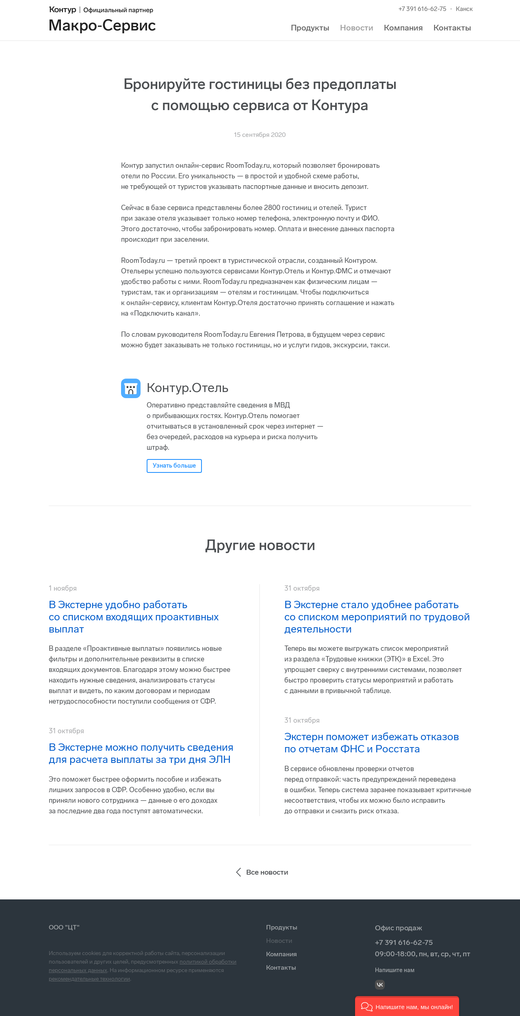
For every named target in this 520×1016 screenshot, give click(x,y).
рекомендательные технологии (89, 978)
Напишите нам (394, 970)
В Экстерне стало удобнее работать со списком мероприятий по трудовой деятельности (377, 616)
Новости (356, 27)
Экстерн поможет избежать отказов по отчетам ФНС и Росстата (371, 742)
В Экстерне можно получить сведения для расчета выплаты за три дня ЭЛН (141, 753)
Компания (403, 27)
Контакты (452, 27)
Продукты (310, 27)
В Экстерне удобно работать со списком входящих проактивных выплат (134, 616)
